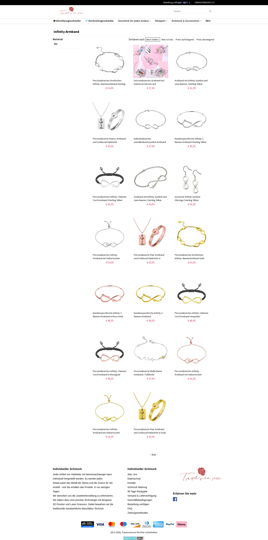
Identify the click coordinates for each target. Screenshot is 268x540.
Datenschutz (134, 478)
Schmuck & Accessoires (187, 20)
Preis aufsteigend (185, 39)
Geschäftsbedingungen (140, 500)
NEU (208, 20)
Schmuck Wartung (137, 487)
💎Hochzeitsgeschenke (99, 20)
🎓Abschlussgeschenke (67, 20)
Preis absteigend (205, 39)
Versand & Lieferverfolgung (142, 495)
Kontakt (132, 483)
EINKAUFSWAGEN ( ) (205, 2)
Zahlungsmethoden (138, 512)
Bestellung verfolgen (172, 2)
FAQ (130, 508)
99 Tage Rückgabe (138, 491)
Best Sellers (152, 39)
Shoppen (161, 20)
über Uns (132, 474)
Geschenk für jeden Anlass (134, 20)
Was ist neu (167, 39)
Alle (56, 43)
